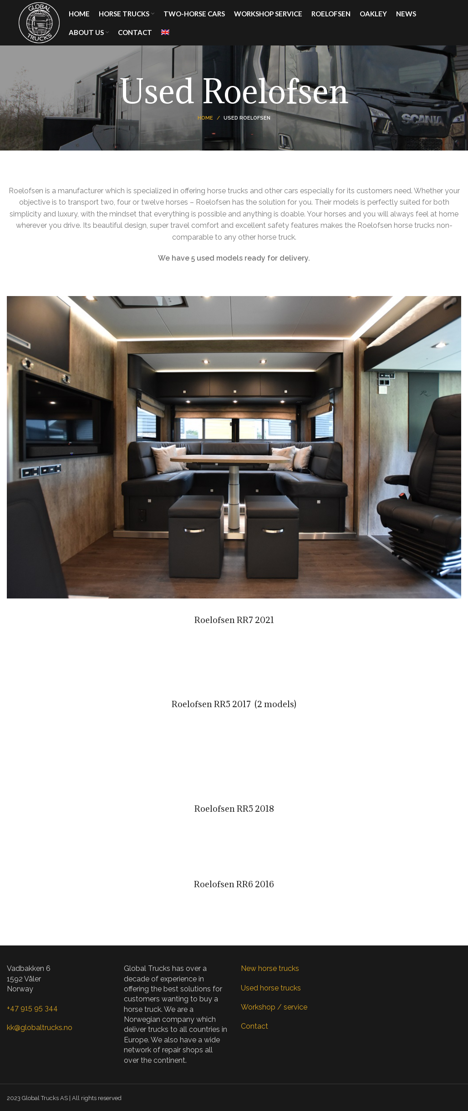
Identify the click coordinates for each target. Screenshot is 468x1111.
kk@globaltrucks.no (39, 1027)
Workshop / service (274, 1007)
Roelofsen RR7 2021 (234, 619)
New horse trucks (270, 968)
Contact (254, 1026)
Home (205, 118)
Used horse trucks (271, 988)
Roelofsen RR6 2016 (234, 884)
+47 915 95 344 (32, 1008)
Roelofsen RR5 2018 (234, 808)
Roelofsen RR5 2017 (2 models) (234, 704)
